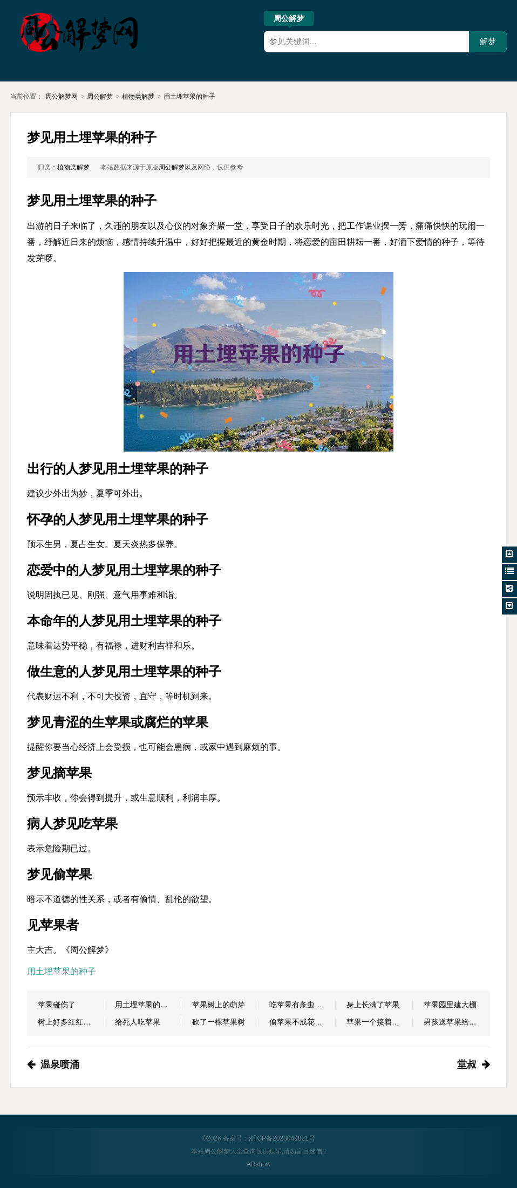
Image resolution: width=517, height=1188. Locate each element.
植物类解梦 (138, 96)
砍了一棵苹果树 (218, 1022)
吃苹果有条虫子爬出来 (302, 1004)
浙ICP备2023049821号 (282, 1138)
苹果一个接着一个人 (379, 1022)
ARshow (259, 1164)
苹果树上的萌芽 (218, 1004)
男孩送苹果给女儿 (454, 1022)
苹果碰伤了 (57, 1004)
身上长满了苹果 (372, 1004)
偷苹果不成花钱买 (299, 1022)
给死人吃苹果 (137, 1022)
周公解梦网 (61, 96)
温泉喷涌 (59, 1064)
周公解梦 (289, 20)
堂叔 (467, 1064)
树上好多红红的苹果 (71, 1022)
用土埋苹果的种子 (189, 96)
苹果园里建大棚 (450, 1004)
